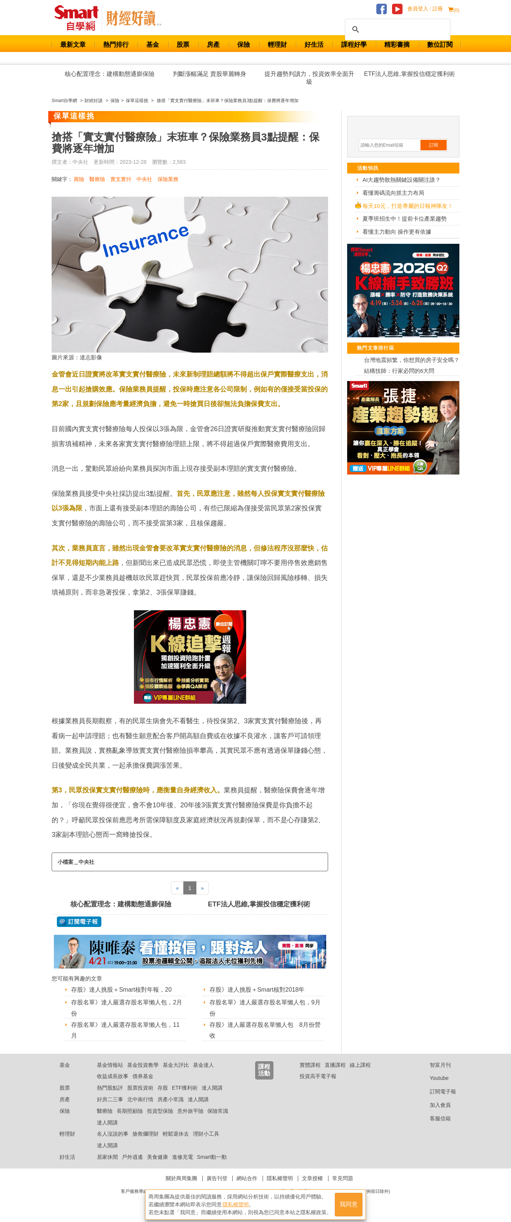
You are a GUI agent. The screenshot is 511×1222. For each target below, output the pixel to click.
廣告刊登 (216, 1178)
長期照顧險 (130, 1111)
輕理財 (277, 44)
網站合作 (246, 1178)
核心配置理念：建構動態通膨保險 (109, 74)
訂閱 (433, 145)
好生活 (314, 44)
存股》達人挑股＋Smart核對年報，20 (121, 989)
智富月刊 (434, 1065)
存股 (162, 1088)
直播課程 (335, 1065)
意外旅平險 (190, 1111)
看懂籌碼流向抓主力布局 (393, 193)
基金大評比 (176, 1065)
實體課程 (310, 1065)
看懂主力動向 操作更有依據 (396, 231)
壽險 (79, 179)
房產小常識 (170, 1099)
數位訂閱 (440, 44)
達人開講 (212, 1088)
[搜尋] (396, 29)
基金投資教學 (143, 1065)
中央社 (144, 179)
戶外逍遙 (132, 1157)
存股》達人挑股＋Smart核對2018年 (257, 989)
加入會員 (434, 1105)
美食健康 (157, 1157)
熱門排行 (116, 44)
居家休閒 (107, 1157)
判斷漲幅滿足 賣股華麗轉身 (209, 74)
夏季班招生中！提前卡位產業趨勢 (404, 218)
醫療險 (97, 179)
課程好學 (354, 44)
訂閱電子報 (437, 1091)
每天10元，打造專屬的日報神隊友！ (407, 206)
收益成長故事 (112, 1076)
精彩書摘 (397, 44)
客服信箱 (434, 1118)
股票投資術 (140, 1088)
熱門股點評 (110, 1088)
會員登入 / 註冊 (425, 9)
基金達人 (203, 1065)
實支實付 (120, 179)
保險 (243, 44)
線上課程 (360, 1065)
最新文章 (73, 44)
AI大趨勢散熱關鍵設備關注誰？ (401, 179)
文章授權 (312, 1178)
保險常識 (217, 1111)
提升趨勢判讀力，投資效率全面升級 (309, 78)
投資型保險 (160, 1111)
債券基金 (142, 1076)
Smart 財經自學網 (80, 18)
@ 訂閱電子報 (79, 921)
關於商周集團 (181, 1178)
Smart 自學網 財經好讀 (134, 18)
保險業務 (167, 179)
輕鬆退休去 (176, 1134)
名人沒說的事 (112, 1134)
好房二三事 (110, 1099)
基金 (152, 44)
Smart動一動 (211, 1157)
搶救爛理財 (145, 1134)
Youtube (433, 1078)
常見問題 (342, 1178)
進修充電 (182, 1157)
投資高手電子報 (318, 1076)
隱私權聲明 (280, 1178)
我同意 (349, 1204)
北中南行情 (140, 1099)
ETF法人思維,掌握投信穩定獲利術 (409, 74)
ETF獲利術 (185, 1088)
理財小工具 (206, 1134)
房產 (213, 44)
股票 (183, 44)
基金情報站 (110, 1065)
